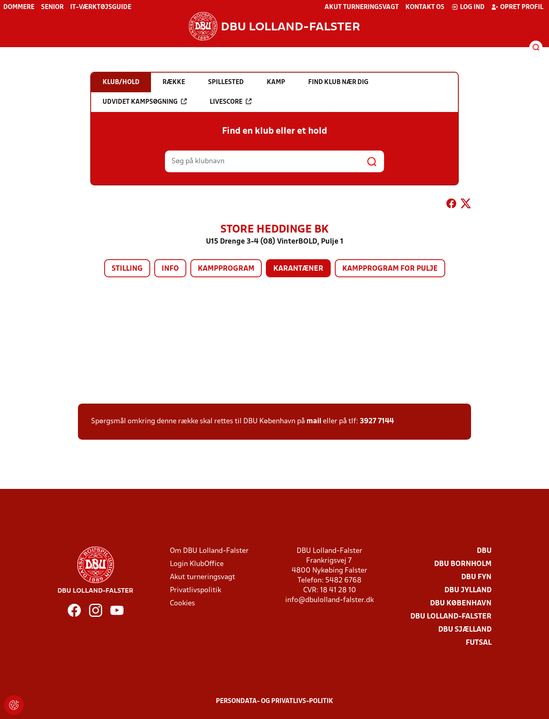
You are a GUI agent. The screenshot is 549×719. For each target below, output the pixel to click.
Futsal (479, 642)
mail (314, 421)
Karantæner (298, 268)
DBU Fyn (476, 577)
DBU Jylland (468, 590)
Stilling (127, 268)
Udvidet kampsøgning (145, 101)
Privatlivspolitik (195, 590)
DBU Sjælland (465, 629)
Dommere (18, 7)
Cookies (182, 603)
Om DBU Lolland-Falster (209, 551)
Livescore (231, 101)
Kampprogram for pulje (390, 268)
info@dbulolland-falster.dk (329, 600)
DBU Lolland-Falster (451, 616)
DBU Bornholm (463, 564)
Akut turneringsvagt (362, 7)
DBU (484, 551)
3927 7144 (377, 421)
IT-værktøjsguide (100, 7)
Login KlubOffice (197, 564)
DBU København (461, 603)
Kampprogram (226, 268)
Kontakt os (424, 7)
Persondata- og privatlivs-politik (274, 701)
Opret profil (517, 7)
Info (170, 268)
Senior (52, 7)
